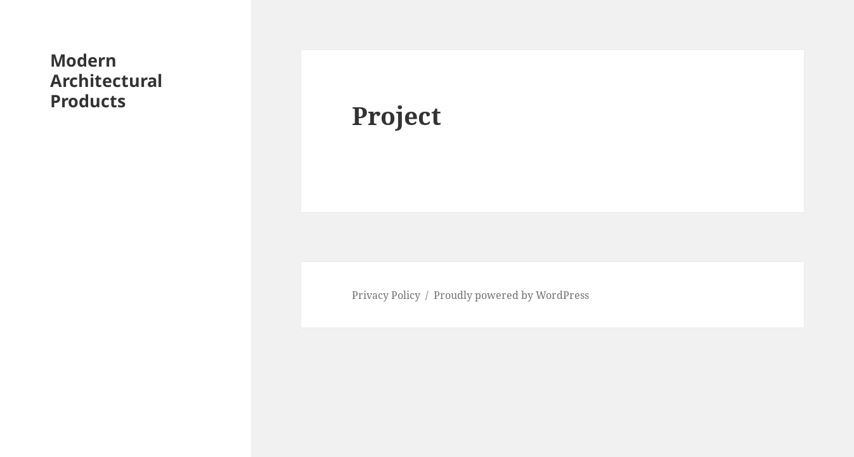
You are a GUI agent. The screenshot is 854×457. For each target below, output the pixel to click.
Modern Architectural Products (106, 80)
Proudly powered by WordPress (511, 295)
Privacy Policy (386, 295)
